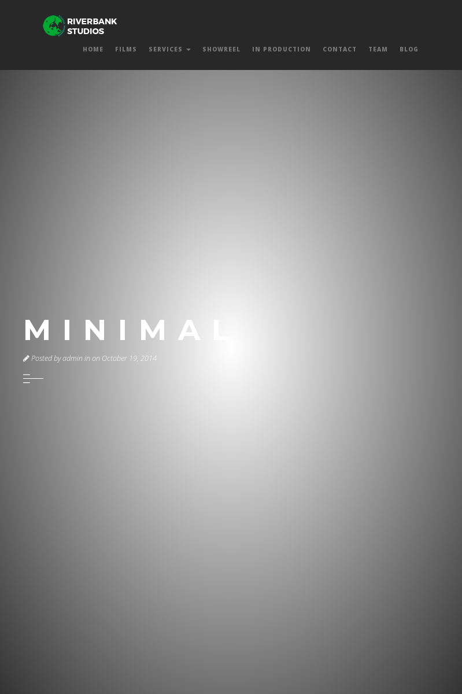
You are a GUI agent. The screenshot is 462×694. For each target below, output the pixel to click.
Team (378, 49)
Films (126, 49)
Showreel (221, 49)
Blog (409, 49)
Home (93, 49)
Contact (340, 49)
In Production (281, 49)
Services (170, 49)
